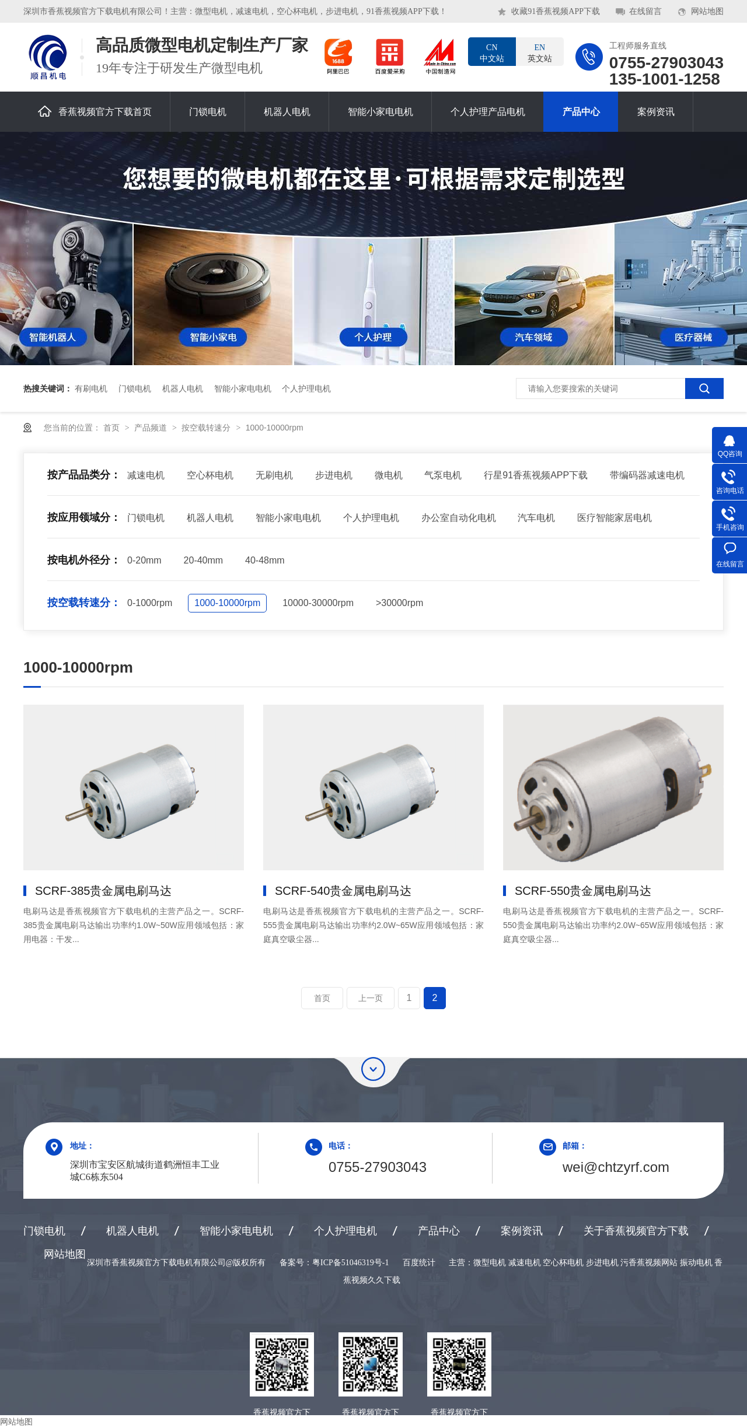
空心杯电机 (210, 475)
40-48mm (265, 560)
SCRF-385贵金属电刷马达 (103, 890)
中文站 (492, 52)
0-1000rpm (149, 603)
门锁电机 (207, 112)
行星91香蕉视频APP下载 (536, 475)
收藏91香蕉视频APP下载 (555, 11)
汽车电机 (536, 518)
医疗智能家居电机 (614, 518)
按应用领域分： (84, 517)
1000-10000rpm (274, 427)
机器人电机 (287, 112)
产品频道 (151, 427)
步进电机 (333, 475)
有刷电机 (91, 388)
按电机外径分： (84, 560)
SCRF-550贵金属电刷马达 (583, 890)
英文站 (540, 52)
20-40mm (204, 560)
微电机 (389, 475)
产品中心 (581, 112)
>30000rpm (399, 603)
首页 (112, 427)
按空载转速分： (84, 602)
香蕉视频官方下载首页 (95, 111)
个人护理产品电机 (488, 112)
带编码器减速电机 (647, 475)
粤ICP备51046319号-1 (350, 1262)
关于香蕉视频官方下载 (636, 1231)
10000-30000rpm (318, 603)
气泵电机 (443, 475)
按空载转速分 (207, 427)
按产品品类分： (84, 475)
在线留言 (645, 11)
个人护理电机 (306, 388)
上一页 (370, 998)
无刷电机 (274, 475)
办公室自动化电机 (458, 518)
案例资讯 (656, 112)
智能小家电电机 (380, 112)
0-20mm (144, 560)
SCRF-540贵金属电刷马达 (343, 890)
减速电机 (146, 475)
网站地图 (707, 11)
